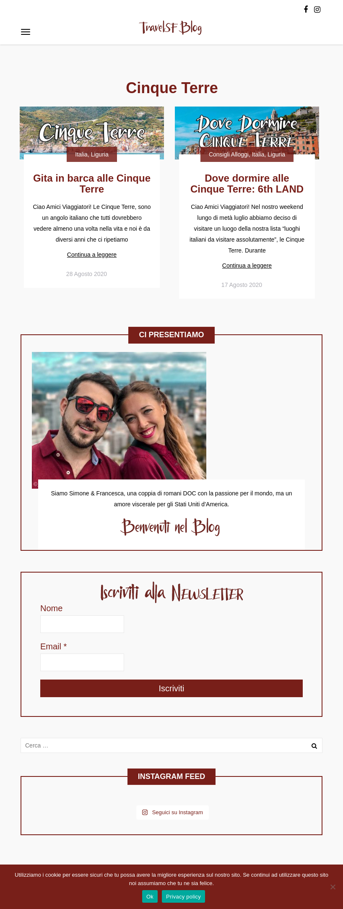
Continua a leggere (92, 254)
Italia (81, 154)
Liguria (100, 154)
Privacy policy (183, 896)
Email (53, 646)
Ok (149, 896)
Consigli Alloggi (229, 154)
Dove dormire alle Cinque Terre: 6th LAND (247, 183)
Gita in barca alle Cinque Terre (92, 183)
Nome (51, 608)
